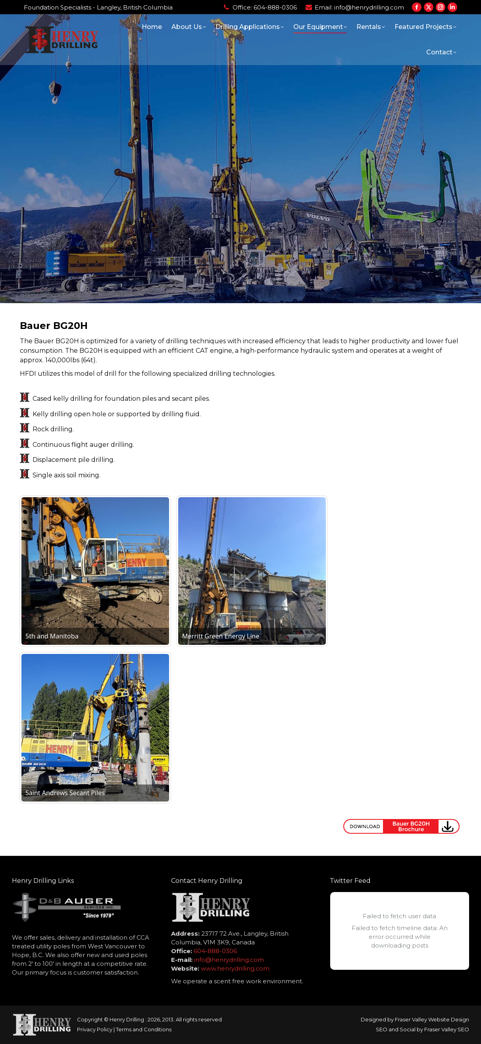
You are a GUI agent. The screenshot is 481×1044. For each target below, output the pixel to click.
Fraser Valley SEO (446, 1029)
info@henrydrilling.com (369, 7)
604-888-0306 (275, 7)
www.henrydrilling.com (235, 968)
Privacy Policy (94, 1029)
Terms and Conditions (143, 1029)
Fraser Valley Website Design (432, 1019)
